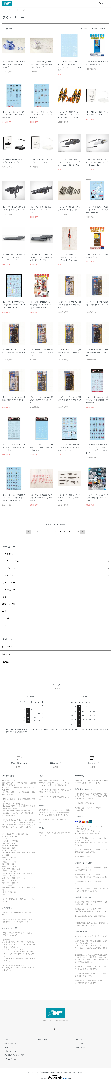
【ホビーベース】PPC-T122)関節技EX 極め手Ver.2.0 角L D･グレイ (13, 352)
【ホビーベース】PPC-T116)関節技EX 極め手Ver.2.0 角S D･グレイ (69, 400)
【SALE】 (7, 664)
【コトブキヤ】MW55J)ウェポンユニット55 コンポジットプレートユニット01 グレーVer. (69, 162)
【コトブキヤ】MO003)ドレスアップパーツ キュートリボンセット (41, 497)
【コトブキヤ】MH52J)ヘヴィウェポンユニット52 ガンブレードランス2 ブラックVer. (69, 257)
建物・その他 (8, 603)
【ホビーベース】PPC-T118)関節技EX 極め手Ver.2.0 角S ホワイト (13, 400)
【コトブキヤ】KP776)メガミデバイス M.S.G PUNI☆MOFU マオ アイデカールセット (69, 447)
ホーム (4, 10)
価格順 (94, 28)
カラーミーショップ (34, 1074)
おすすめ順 (84, 28)
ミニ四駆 (6, 618)
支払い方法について (9, 1053)
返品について (7, 1049)
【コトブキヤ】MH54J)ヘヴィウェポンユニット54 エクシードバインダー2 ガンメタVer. (69, 115)
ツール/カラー (8, 589)
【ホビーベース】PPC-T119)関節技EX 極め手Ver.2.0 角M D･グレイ (97, 352)
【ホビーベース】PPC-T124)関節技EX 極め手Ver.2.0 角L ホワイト (69, 305)
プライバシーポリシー (10, 1061)
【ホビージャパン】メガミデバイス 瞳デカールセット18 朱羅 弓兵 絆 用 (13, 115)
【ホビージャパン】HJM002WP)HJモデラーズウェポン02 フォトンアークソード (13, 257)
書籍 (4, 596)
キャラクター (14, 10)
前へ (29, 531)
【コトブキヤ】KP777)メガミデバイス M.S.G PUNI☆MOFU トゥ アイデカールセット (13, 305)
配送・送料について (9, 1046)
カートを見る (78, 1046)
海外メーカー (8, 655)
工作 (4, 610)
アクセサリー (26, 10)
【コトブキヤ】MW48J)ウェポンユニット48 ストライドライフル (41, 210)
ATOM (44, 1042)
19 (77, 531)
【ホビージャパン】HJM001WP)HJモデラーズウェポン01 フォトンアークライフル (41, 257)
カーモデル (7, 575)
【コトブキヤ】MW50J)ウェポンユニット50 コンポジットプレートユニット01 (97, 162)
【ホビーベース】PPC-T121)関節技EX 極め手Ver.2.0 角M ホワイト (41, 352)
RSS (39, 1042)
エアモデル (7, 553)
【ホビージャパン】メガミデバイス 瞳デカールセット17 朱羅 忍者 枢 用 (41, 115)
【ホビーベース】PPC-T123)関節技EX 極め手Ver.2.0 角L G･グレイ (97, 305)
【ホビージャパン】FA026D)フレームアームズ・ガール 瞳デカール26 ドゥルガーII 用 (13, 497)
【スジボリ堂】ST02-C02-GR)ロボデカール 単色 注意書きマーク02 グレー (13, 447)
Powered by (55, 1079)
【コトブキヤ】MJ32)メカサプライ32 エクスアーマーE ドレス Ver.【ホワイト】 (41, 64)
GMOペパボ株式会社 (63, 1074)
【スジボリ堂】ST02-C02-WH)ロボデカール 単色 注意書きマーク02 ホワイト (41, 447)
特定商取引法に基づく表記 (12, 1057)
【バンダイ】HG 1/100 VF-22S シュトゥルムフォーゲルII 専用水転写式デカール (97, 210)
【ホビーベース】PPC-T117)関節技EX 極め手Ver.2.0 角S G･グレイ (41, 400)
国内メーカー (8, 647)
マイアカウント (79, 1042)
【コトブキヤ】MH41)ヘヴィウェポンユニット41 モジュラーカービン (69, 497)
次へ (82, 531)
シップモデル (8, 567)
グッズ (5, 625)
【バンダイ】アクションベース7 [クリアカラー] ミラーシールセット (97, 497)
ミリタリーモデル (10, 560)
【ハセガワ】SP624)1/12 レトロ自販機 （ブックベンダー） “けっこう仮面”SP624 (41, 305)
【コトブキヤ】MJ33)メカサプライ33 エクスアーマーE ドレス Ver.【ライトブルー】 (13, 64)
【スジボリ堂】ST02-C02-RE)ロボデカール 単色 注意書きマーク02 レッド (97, 400)
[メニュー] (107, 3)
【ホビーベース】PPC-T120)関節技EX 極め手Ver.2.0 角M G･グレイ (69, 352)
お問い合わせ (78, 1049)
